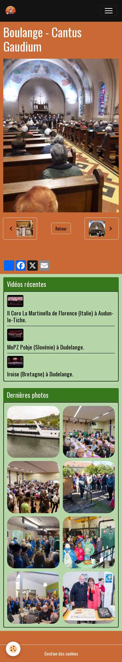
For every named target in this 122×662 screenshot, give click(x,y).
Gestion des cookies (61, 653)
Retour (61, 228)
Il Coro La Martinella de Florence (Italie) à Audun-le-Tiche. (60, 316)
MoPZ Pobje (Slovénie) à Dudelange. (45, 347)
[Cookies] (13, 649)
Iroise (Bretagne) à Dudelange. (40, 374)
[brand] (12, 10)
